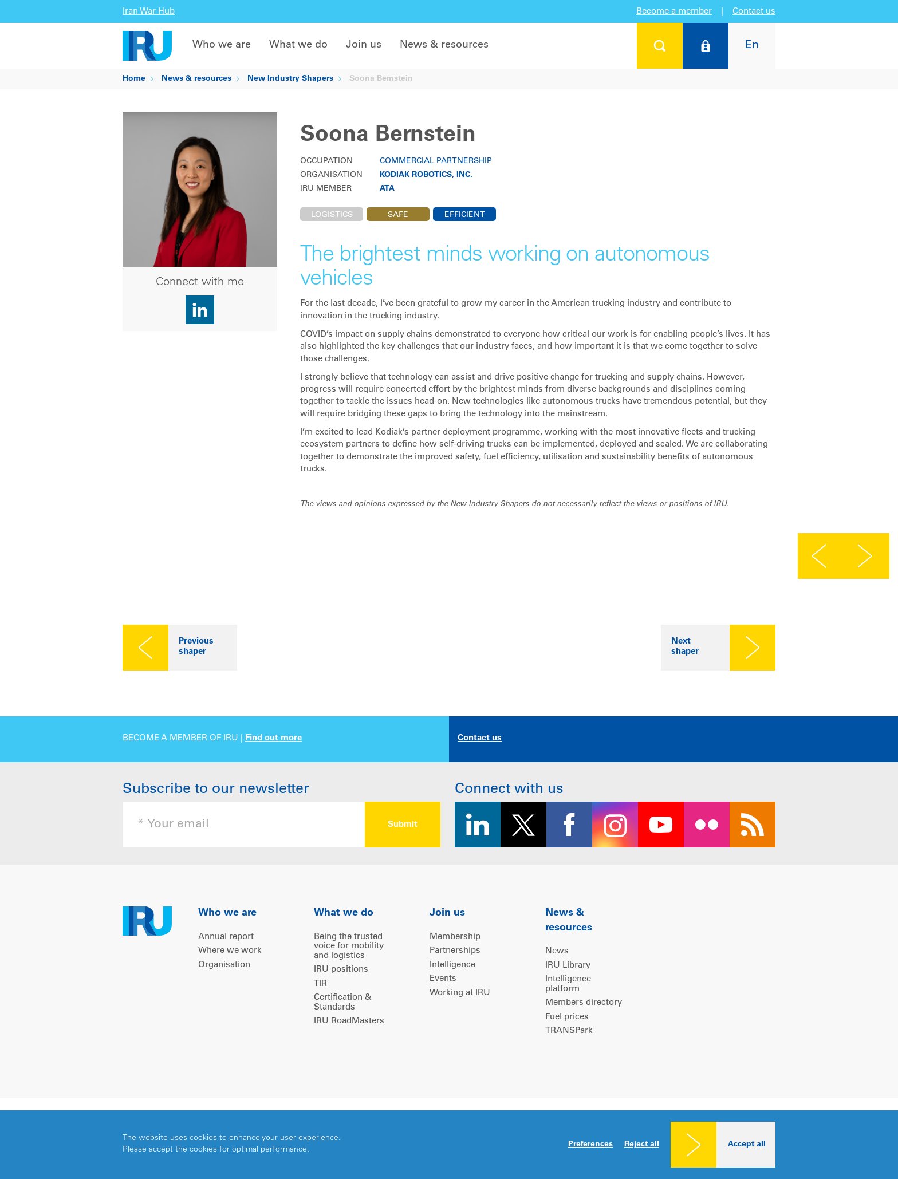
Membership (455, 937)
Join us (363, 45)
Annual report (226, 937)
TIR (320, 984)
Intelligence (452, 965)
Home (134, 79)
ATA (387, 189)
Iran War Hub (149, 11)
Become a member (674, 11)
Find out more (273, 738)
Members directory (583, 1003)
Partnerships (455, 951)
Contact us (753, 11)
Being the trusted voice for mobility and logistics (349, 946)
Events (443, 979)
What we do (298, 45)
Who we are (221, 45)
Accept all (747, 1145)
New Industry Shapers (290, 79)
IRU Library (567, 965)
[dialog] (449, 1144)
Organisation (224, 965)
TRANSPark (569, 1031)
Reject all (641, 1145)
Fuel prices (567, 1017)
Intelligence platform (568, 984)
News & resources (444, 45)
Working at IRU (460, 993)
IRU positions (341, 969)
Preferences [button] (590, 1145)
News (557, 951)
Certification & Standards (343, 1002)
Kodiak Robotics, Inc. (426, 175)
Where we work (230, 951)
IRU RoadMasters (349, 1021)
